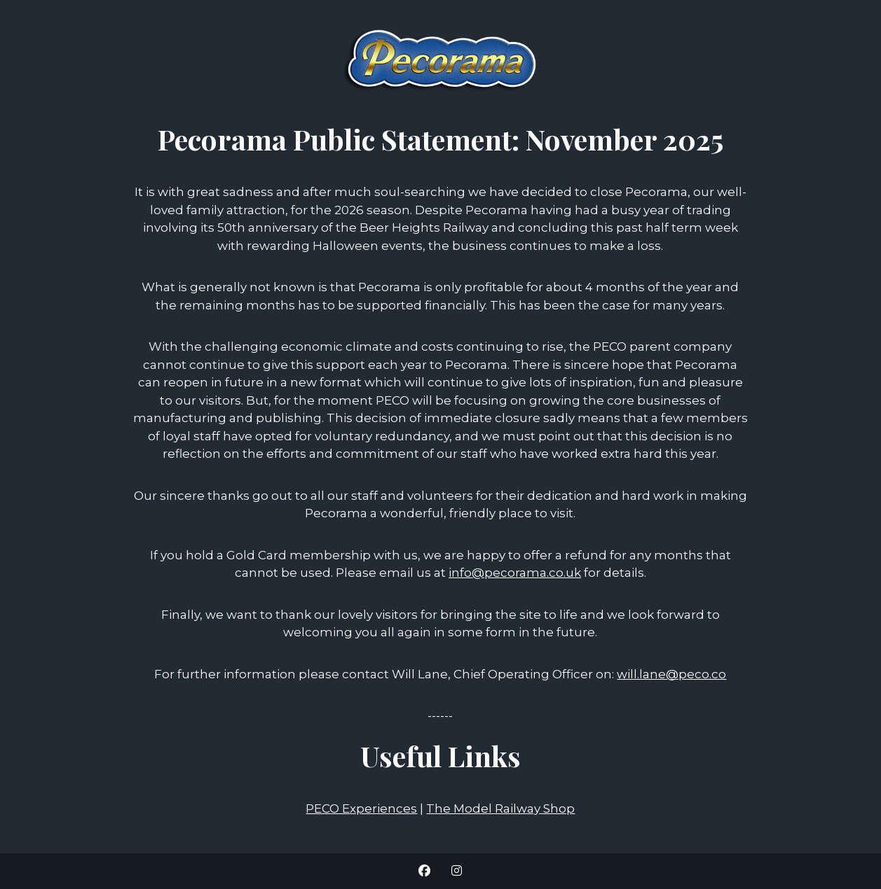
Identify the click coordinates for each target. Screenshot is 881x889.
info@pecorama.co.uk (515, 573)
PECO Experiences (361, 809)
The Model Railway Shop (500, 809)
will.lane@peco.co (671, 674)
